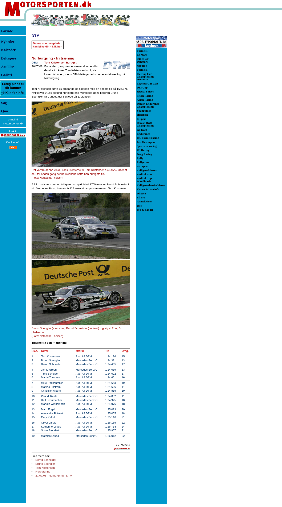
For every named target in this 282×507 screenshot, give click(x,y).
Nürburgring (42, 471)
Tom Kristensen (45, 467)
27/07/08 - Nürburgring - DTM (53, 475)
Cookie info (13, 142)
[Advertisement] (189, 76)
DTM (36, 36)
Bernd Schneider (45, 459)
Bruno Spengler (45, 463)
